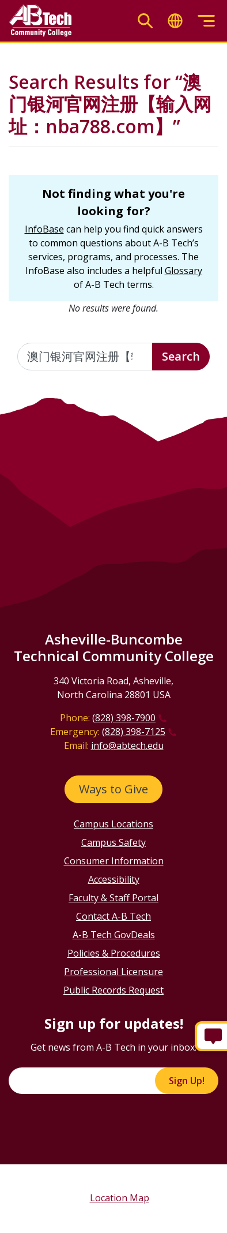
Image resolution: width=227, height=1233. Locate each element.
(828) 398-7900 (124, 717)
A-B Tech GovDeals (114, 934)
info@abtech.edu (127, 745)
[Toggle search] (145, 21)
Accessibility (113, 879)
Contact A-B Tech (113, 916)
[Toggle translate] (175, 21)
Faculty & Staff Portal (113, 897)
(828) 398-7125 (133, 731)
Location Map (119, 1197)
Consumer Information (114, 861)
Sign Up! (187, 1080)
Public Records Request (113, 990)
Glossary (183, 270)
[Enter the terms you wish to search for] (85, 356)
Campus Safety (113, 842)
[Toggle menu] (206, 21)
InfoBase (44, 229)
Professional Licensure (113, 971)
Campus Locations (113, 824)
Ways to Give (113, 789)
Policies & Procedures (113, 953)
